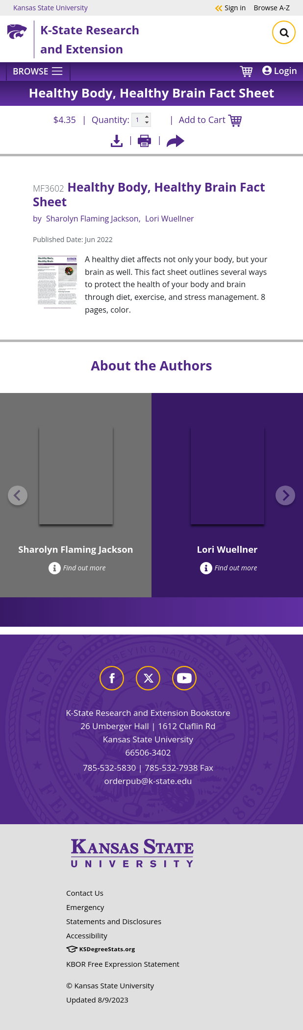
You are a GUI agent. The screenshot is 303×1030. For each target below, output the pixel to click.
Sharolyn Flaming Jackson (92, 218)
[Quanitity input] (141, 120)
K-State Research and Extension (89, 39)
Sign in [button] (230, 7)
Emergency (85, 907)
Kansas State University (50, 7)
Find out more (77, 567)
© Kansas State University (110, 985)
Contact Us (84, 893)
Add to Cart (210, 120)
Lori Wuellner (169, 218)
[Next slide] (285, 495)
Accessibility (86, 935)
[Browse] (38, 71)
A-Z (271, 7)
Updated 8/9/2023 (97, 1000)
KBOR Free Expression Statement (122, 964)
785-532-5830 (109, 767)
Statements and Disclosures (113, 921)
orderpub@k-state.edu (148, 780)
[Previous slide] (17, 495)
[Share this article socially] (175, 140)
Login (279, 70)
